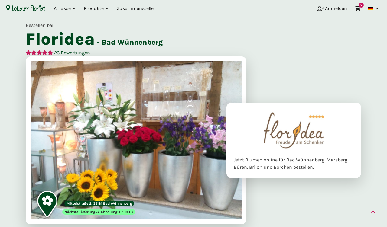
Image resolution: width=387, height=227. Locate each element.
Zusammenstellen (137, 8)
